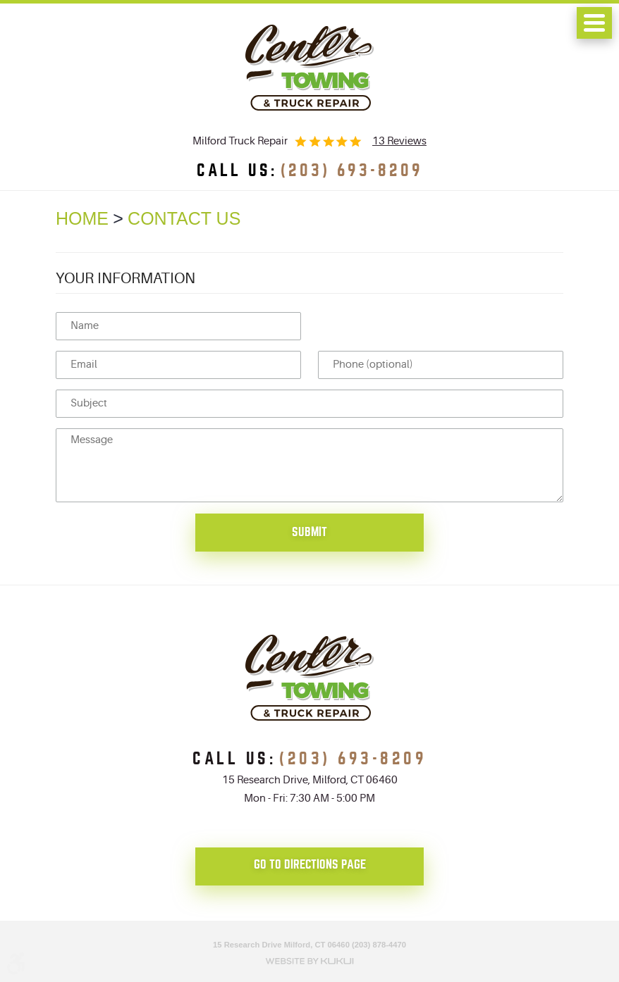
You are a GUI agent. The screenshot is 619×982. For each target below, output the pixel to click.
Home (82, 218)
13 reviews (399, 141)
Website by (309, 959)
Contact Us (184, 218)
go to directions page (310, 864)
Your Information (125, 278)
